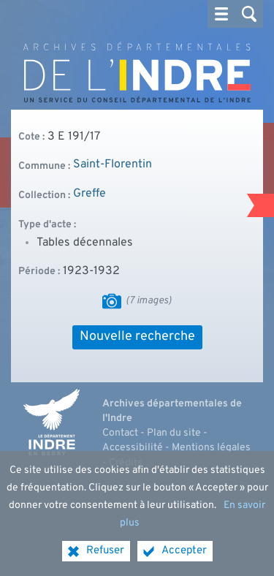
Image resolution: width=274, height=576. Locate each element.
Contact (120, 433)
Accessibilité (132, 447)
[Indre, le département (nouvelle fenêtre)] (51, 422)
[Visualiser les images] (111, 301)
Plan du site (174, 433)
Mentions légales (211, 447)
